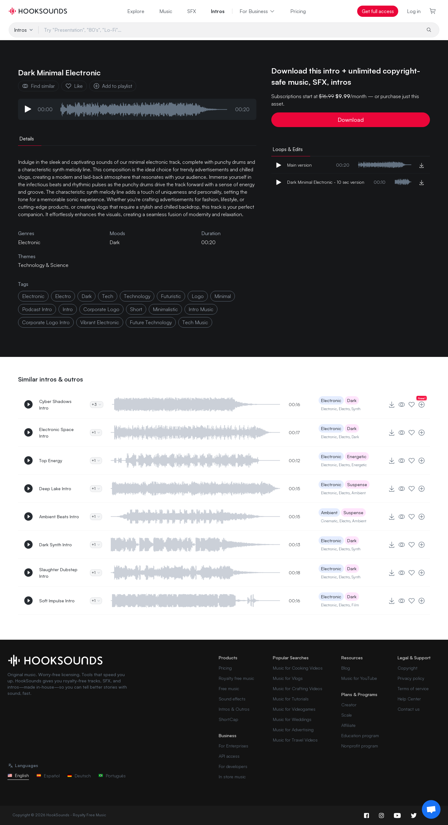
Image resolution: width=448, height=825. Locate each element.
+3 (96, 404)
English (18, 775)
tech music (195, 322)
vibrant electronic (99, 322)
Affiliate (348, 725)
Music (165, 11)
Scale (346, 715)
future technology (151, 322)
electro (63, 296)
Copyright (408, 668)
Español (48, 775)
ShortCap (228, 719)
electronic (33, 296)
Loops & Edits (288, 149)
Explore (135, 11)
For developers (233, 766)
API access (229, 756)
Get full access (378, 11)
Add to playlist (112, 86)
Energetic (356, 456)
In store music (232, 776)
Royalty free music (236, 678)
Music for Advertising (293, 729)
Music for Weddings (292, 719)
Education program (360, 735)
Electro (344, 408)
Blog (345, 668)
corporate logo (101, 309)
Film (355, 605)
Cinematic (329, 521)
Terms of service (413, 688)
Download (351, 119)
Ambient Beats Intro (59, 516)
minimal (222, 296)
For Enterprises (233, 745)
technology (137, 296)
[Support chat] (431, 809)
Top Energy (50, 460)
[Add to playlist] (421, 404)
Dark (114, 242)
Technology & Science (43, 265)
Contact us (409, 709)
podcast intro (37, 309)
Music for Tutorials (291, 698)
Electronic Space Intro (56, 433)
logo (198, 296)
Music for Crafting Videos (297, 688)
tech (107, 296)
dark (86, 296)
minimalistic (165, 309)
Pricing (298, 11)
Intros (218, 11)
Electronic (331, 400)
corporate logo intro (46, 322)
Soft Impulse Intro (57, 600)
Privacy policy (411, 678)
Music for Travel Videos (295, 739)
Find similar (38, 86)
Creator (349, 704)
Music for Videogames (294, 709)
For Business (257, 11)
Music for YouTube (359, 678)
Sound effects (232, 698)
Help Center (409, 698)
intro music (201, 309)
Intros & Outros (234, 709)
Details (26, 138)
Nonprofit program (359, 745)
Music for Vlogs (288, 678)
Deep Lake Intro (55, 488)
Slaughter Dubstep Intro (58, 573)
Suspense (357, 484)
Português (112, 775)
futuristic (171, 296)
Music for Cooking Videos (298, 668)
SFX (191, 11)
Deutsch (79, 775)
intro (68, 309)
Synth (356, 408)
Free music (229, 688)
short (136, 309)
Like (74, 86)
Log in (414, 11)
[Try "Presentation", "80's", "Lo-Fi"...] (230, 30)
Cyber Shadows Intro (55, 404)
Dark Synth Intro (55, 544)
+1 (95, 432)
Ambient (359, 493)
